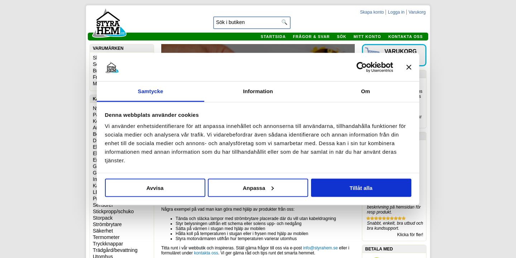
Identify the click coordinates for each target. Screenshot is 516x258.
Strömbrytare (107, 224)
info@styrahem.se (320, 247)
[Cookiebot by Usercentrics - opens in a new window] (361, 67)
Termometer (106, 237)
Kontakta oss (405, 36)
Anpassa (258, 188)
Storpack (103, 218)
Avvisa (155, 188)
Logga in (396, 12)
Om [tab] (365, 91)
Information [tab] (258, 91)
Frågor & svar (311, 36)
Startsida (273, 36)
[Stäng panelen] (408, 67)
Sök (341, 36)
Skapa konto (372, 12)
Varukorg (417, 12)
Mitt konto (367, 36)
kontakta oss (206, 252)
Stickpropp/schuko (113, 211)
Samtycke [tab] (150, 91)
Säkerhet (103, 231)
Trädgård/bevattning (115, 250)
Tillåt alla (361, 188)
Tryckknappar (108, 244)
